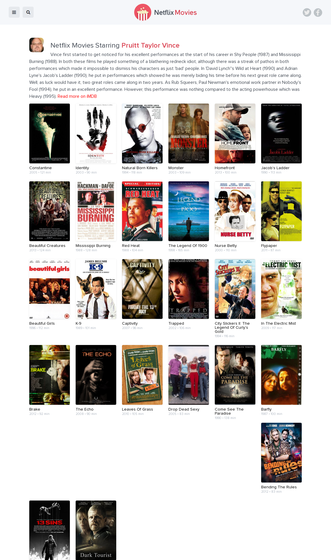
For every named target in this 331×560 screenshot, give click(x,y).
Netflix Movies (22, 552)
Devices (126, 552)
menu (14, 12)
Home (91, 552)
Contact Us (174, 552)
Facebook (318, 12)
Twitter (307, 12)
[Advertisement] (165, 516)
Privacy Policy (234, 552)
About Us (148, 552)
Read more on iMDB (77, 96)
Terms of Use (203, 552)
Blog (107, 552)
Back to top (311, 552)
